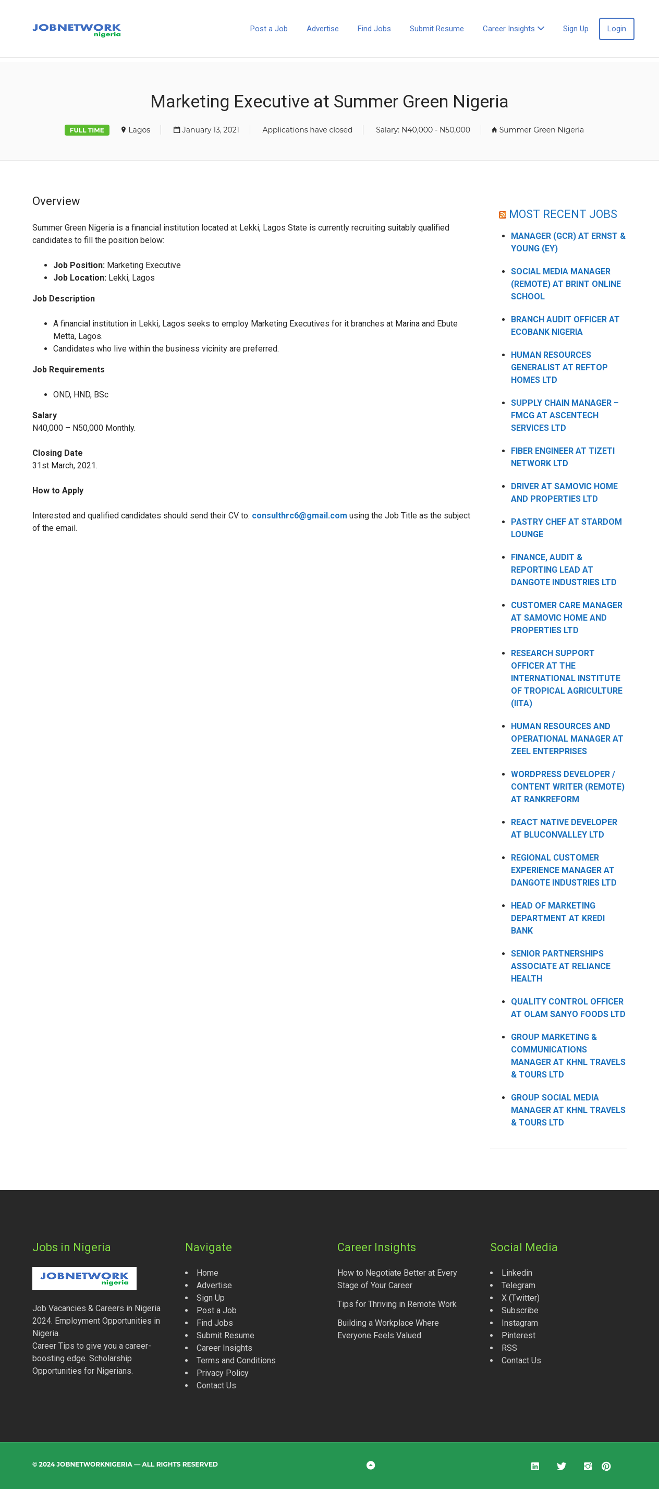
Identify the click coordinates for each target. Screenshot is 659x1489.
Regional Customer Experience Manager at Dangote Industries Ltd (564, 870)
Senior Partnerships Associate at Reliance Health (561, 966)
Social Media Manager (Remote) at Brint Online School (566, 284)
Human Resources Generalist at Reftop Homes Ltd (559, 367)
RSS (509, 1348)
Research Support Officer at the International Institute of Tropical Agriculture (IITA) (567, 678)
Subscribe (520, 1310)
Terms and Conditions (236, 1360)
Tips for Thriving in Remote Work (397, 1304)
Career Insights (509, 28)
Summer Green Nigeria (541, 130)
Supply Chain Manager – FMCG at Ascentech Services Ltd (565, 415)
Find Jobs (374, 28)
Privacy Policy (223, 1373)
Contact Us (216, 1385)
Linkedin (517, 1273)
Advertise (323, 28)
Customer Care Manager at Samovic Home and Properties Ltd (567, 617)
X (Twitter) (521, 1298)
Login (616, 28)
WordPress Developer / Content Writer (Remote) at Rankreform (568, 786)
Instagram (520, 1323)
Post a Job (269, 28)
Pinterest (518, 1335)
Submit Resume (437, 28)
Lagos (139, 130)
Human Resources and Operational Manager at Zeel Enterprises (567, 738)
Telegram (518, 1285)
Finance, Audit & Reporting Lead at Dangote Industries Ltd (564, 569)
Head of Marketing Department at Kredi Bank (558, 918)
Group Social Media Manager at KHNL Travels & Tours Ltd (568, 1110)
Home (207, 1273)
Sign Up (576, 28)
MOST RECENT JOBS (563, 214)
